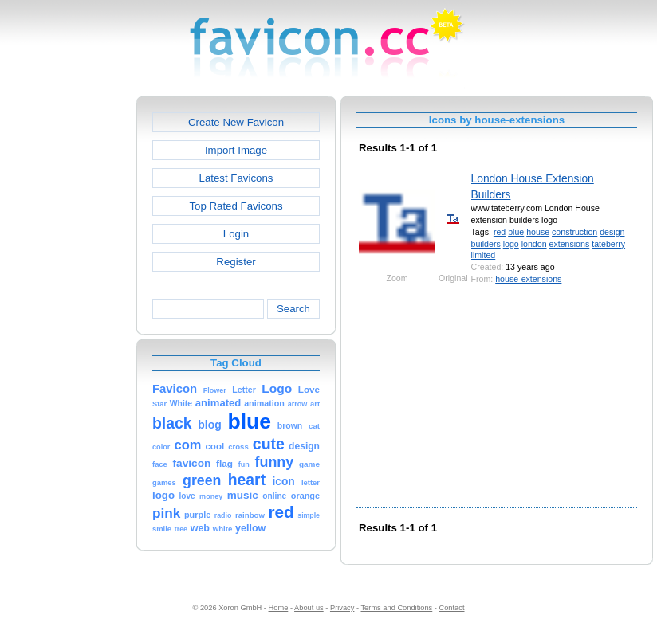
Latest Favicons (236, 178)
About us (309, 608)
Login (236, 234)
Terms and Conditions (396, 608)
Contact (452, 608)
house (537, 232)
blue (516, 232)
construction (574, 232)
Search (293, 309)
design (612, 232)
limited (483, 255)
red (500, 232)
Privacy (342, 608)
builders (486, 244)
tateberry (608, 244)
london (534, 244)
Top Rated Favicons (235, 206)
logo (511, 244)
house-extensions (528, 279)
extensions (569, 244)
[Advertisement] (68, 335)
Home (279, 608)
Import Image (236, 150)
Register (235, 262)
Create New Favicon (236, 122)
